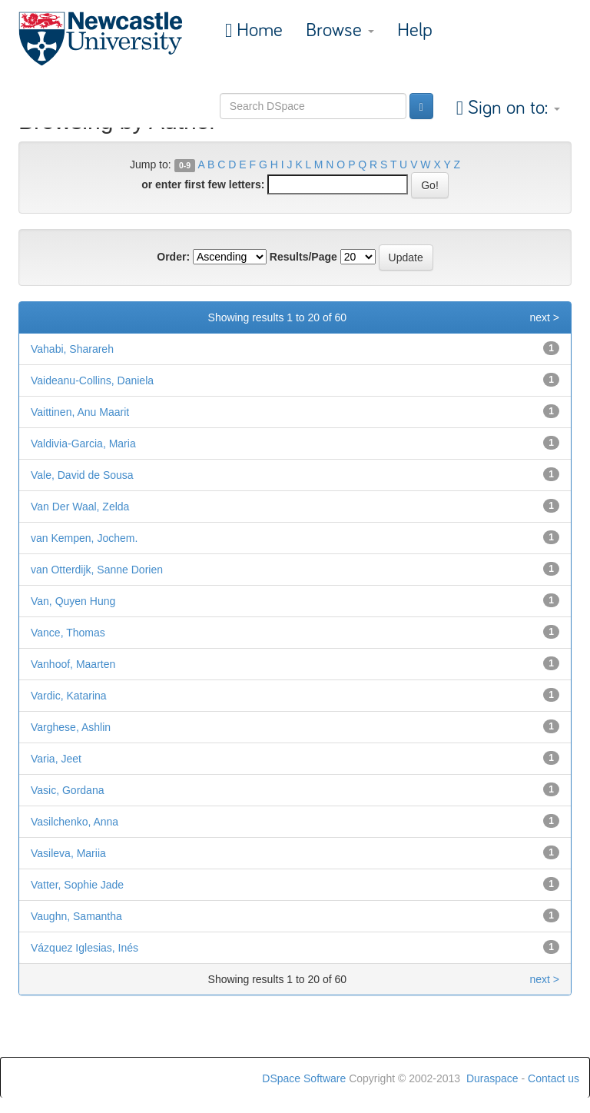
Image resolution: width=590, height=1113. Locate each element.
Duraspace (492, 1078)
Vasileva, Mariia (68, 853)
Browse (340, 30)
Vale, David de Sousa (82, 475)
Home (257, 30)
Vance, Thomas (68, 632)
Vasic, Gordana (67, 790)
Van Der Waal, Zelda (80, 506)
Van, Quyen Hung (73, 601)
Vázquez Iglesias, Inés (84, 948)
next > (544, 317)
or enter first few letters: (202, 184)
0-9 (185, 165)
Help (415, 30)
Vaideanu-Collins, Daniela (92, 380)
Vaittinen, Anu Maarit (80, 412)
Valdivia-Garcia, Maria (83, 443)
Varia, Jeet (56, 759)
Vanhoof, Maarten (73, 664)
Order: (173, 257)
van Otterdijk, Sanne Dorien (97, 569)
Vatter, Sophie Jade (77, 885)
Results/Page (303, 257)
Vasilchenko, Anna (74, 822)
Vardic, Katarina (69, 695)
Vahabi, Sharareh (72, 349)
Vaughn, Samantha (76, 916)
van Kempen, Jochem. (84, 538)
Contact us (553, 1078)
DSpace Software (304, 1078)
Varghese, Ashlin (71, 727)
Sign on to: (511, 108)
